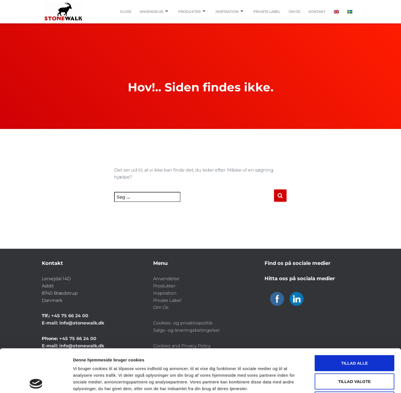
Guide (125, 11)
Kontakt (317, 11)
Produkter (192, 11)
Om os (294, 11)
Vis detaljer (289, 382)
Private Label (167, 300)
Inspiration (229, 11)
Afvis (354, 356)
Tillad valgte (354, 338)
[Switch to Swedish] (349, 11)
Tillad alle (354, 320)
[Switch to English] (336, 11)
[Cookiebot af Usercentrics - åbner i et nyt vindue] (36, 382)
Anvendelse (154, 11)
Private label (266, 11)
